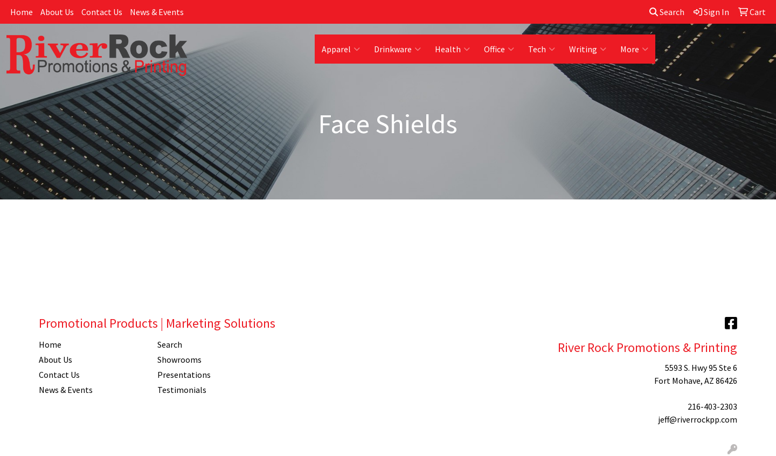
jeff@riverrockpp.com (697, 419)
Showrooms (179, 359)
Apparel (341, 49)
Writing (587, 49)
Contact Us (101, 11)
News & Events (157, 11)
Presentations (184, 374)
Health (452, 49)
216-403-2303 (712, 406)
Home (21, 11)
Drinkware (397, 49)
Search (666, 11)
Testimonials (181, 389)
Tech (541, 49)
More (634, 49)
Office (499, 49)
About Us (57, 11)
